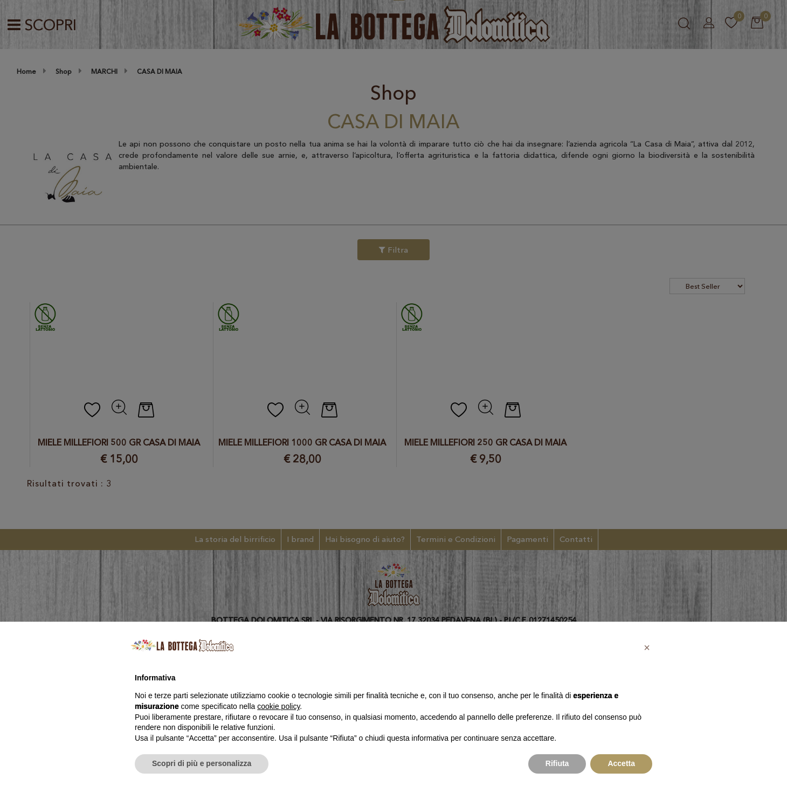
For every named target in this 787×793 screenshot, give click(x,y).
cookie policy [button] (278, 706)
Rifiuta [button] (557, 763)
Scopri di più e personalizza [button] (201, 763)
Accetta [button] (621, 763)
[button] (646, 647)
